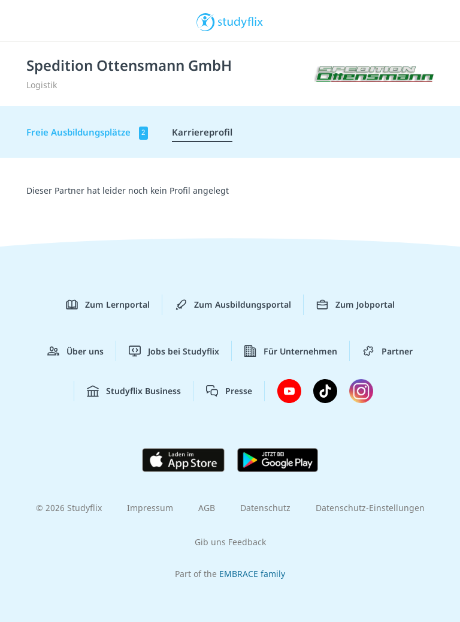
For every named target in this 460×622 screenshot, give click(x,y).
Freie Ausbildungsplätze (87, 133)
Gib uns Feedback (230, 542)
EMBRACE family (252, 573)
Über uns (75, 351)
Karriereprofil (202, 132)
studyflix (240, 21)
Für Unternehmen (290, 351)
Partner (387, 351)
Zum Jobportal (355, 305)
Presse (229, 391)
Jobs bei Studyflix (174, 351)
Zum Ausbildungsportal (233, 305)
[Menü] (27, 21)
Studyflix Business (134, 391)
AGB (206, 507)
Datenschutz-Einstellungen (370, 507)
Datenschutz (265, 507)
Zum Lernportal (108, 305)
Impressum (150, 507)
